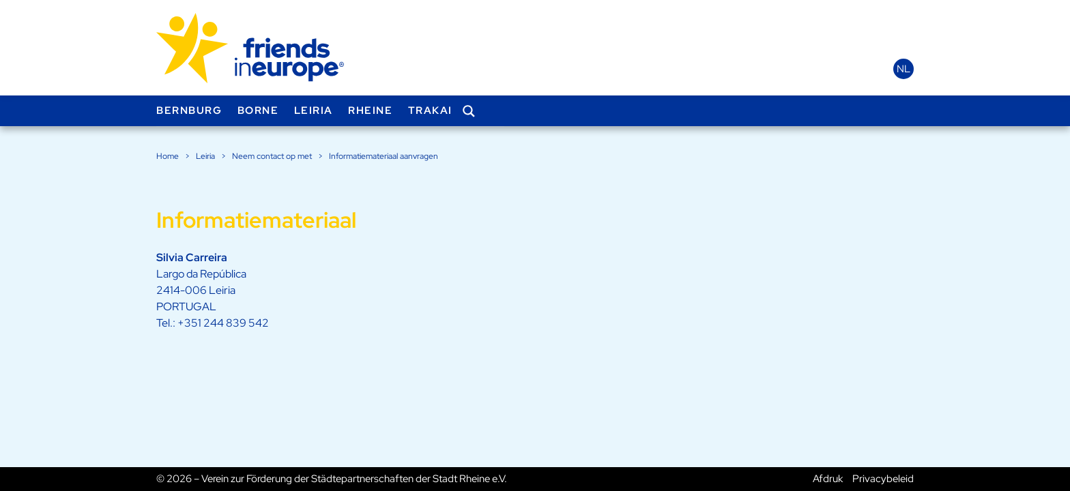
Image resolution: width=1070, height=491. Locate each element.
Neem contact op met (272, 156)
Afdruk (828, 479)
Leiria (313, 110)
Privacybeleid (883, 479)
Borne (258, 110)
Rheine (370, 110)
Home (167, 156)
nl (903, 69)
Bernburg (189, 110)
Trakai (430, 110)
